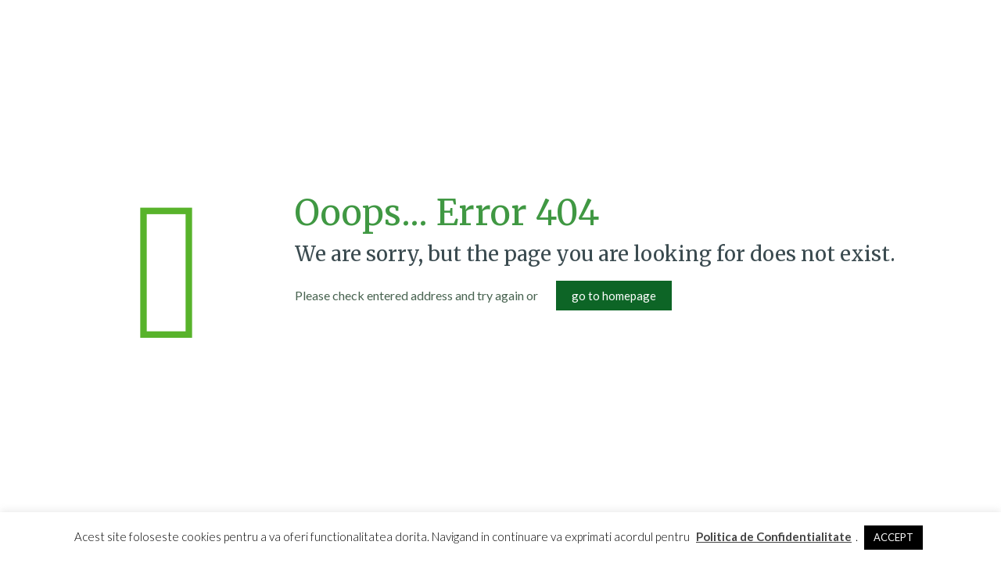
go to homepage (614, 296)
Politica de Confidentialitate (774, 536)
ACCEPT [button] (893, 537)
